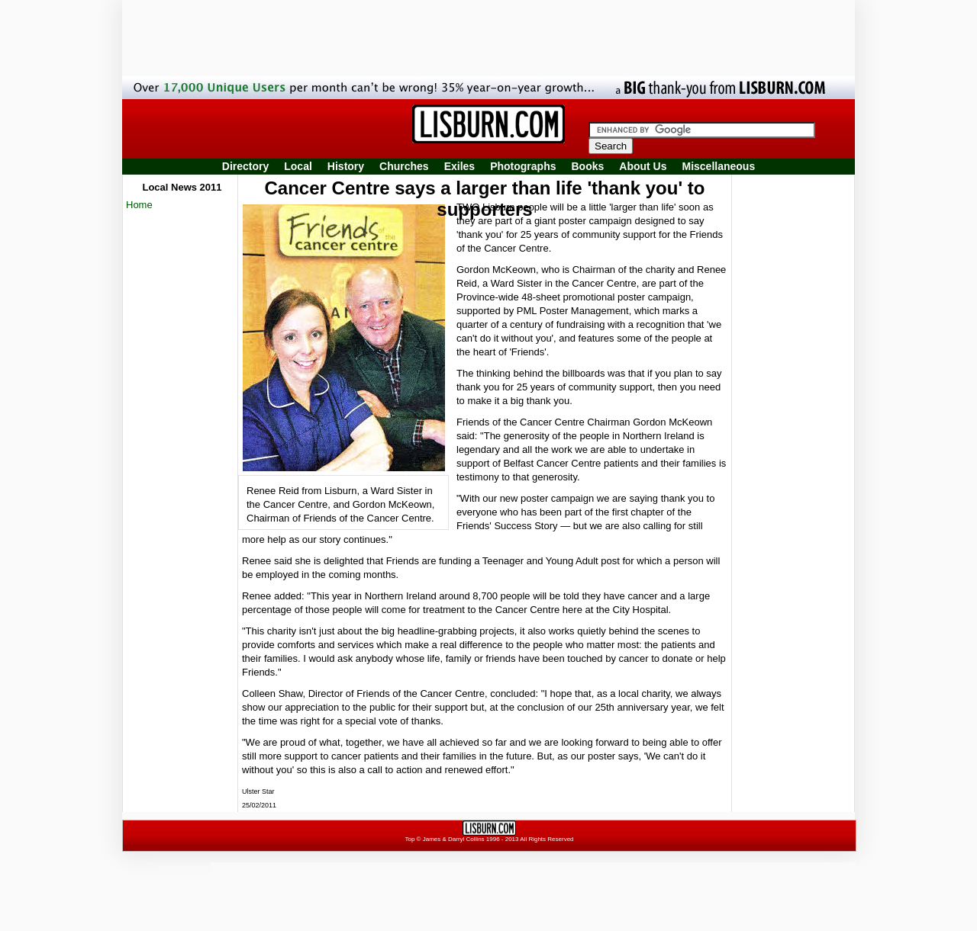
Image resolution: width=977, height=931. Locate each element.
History (345, 166)
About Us (642, 166)
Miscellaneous (719, 166)
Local (298, 166)
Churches (404, 166)
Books (587, 166)
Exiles (459, 166)
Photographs (523, 166)
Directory (245, 166)
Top (409, 839)
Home (139, 204)
